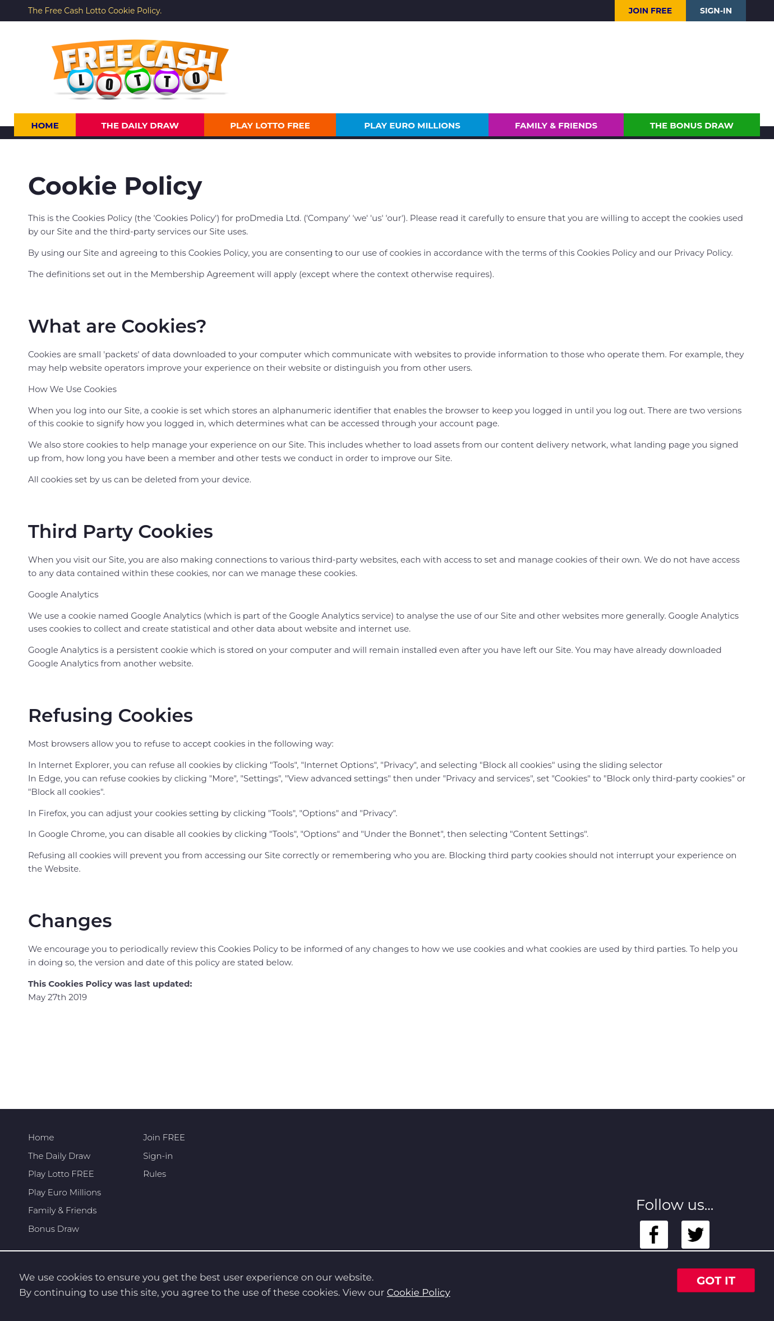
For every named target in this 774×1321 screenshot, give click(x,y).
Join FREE (650, 11)
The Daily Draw (140, 125)
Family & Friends (556, 125)
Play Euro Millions (412, 125)
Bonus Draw (53, 1228)
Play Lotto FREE (270, 125)
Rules (154, 1173)
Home (45, 125)
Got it (716, 1280)
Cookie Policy (418, 1292)
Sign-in (716, 11)
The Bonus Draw (692, 125)
